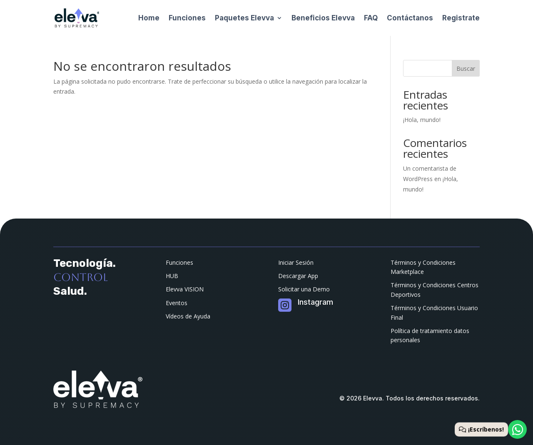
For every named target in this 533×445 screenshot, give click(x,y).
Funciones (187, 18)
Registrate (461, 18)
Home (148, 18)
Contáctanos (410, 18)
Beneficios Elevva (323, 18)
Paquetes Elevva (244, 18)
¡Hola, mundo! (422, 120)
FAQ (371, 18)
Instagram (315, 302)
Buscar (465, 68)
